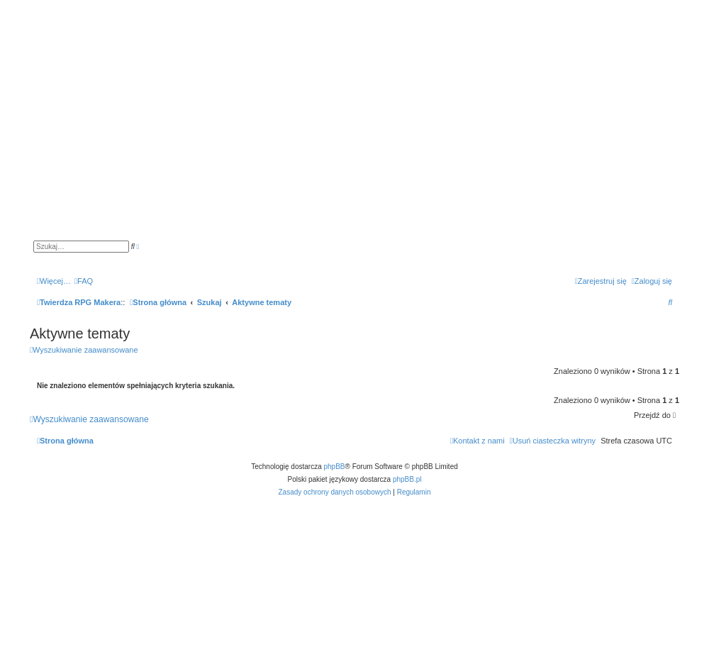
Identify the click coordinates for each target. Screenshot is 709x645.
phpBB (334, 466)
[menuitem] (83, 281)
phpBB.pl (407, 479)
